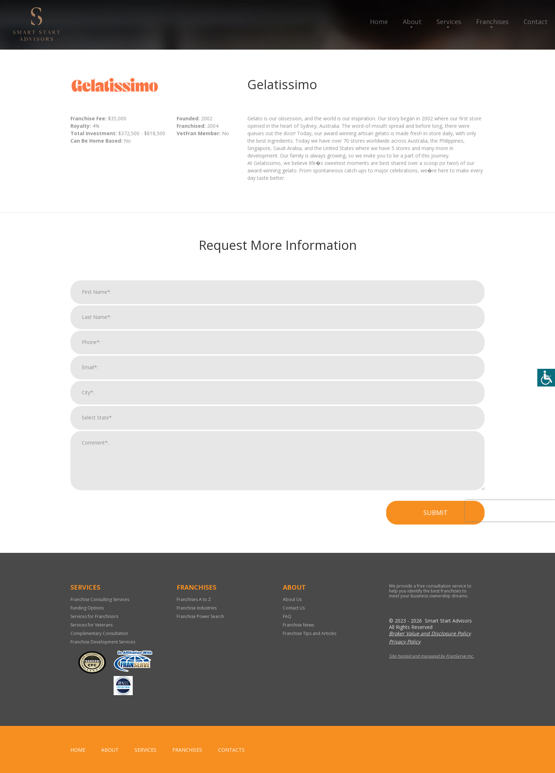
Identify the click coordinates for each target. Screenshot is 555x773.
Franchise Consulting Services (99, 599)
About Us (292, 599)
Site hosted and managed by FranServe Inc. (431, 656)
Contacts (231, 749)
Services (448, 21)
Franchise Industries (197, 608)
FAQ (287, 616)
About (412, 21)
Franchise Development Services (102, 642)
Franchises (492, 21)
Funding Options (87, 608)
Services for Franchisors (94, 616)
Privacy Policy (404, 641)
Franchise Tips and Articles (309, 633)
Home (379, 21)
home (77, 749)
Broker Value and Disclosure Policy (430, 633)
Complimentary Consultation (99, 633)
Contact (535, 21)
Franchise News (298, 625)
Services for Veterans (91, 625)
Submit (435, 517)
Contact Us (294, 608)
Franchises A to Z (194, 599)
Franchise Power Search (200, 616)
